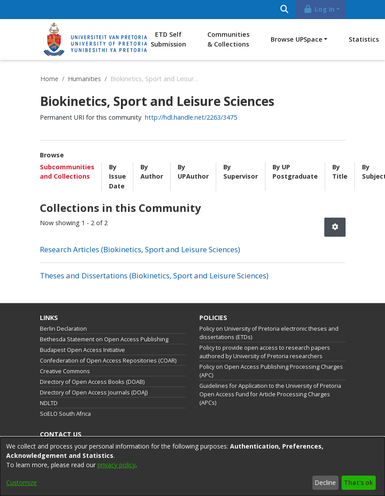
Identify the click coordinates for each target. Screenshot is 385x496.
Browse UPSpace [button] (297, 39)
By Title (339, 172)
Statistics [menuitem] (364, 39)
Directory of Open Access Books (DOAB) (92, 382)
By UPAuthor (193, 172)
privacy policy (116, 465)
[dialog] (192, 466)
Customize (21, 482)
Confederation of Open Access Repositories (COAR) (108, 360)
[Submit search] (285, 9)
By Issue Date (117, 176)
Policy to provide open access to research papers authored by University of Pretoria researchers (264, 352)
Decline (325, 482)
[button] (335, 227)
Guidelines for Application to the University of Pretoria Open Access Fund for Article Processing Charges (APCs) (270, 394)
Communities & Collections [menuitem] (228, 39)
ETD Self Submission (168, 39)
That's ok (358, 482)
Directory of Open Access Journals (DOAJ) (94, 392)
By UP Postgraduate (295, 172)
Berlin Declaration (63, 328)
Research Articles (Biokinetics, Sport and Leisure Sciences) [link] (140, 249)
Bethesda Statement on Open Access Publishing (104, 339)
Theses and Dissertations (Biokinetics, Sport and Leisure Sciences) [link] (154, 275)
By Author (151, 172)
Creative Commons (65, 371)
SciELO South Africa (65, 414)
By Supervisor (240, 172)
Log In (318, 9)
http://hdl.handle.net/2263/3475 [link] (191, 117)
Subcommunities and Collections (67, 172)
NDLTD (49, 403)
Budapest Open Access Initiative (82, 350)
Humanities (84, 78)
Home (49, 78)
